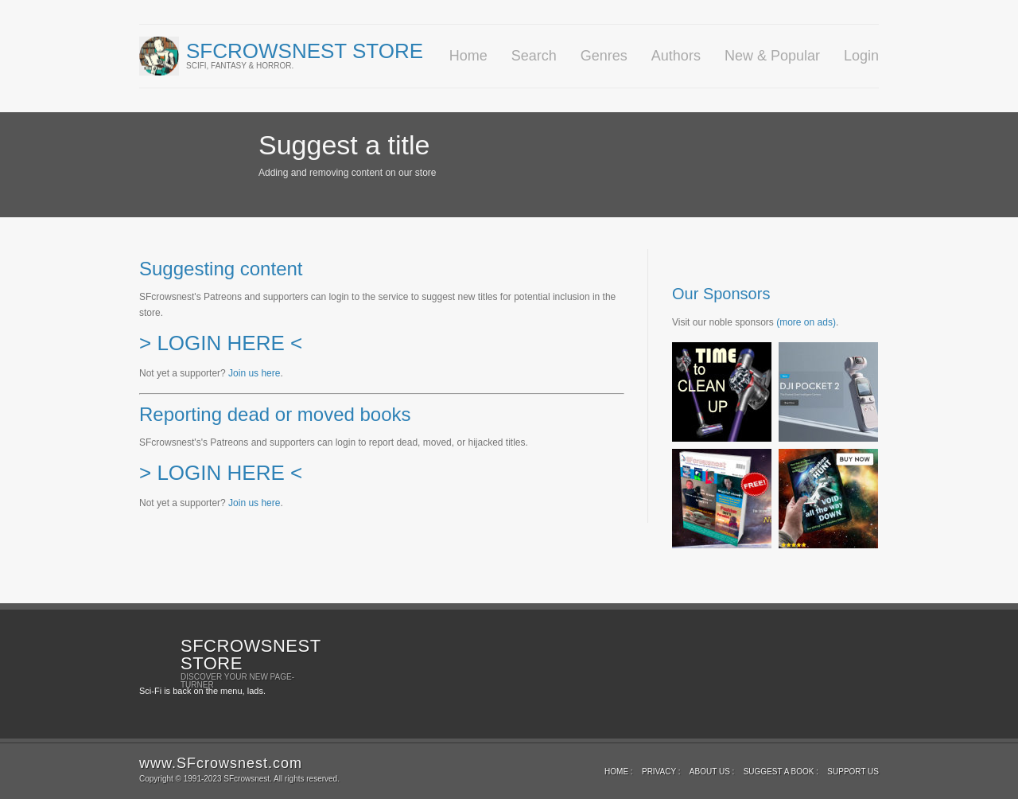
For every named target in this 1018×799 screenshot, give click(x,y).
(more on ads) (806, 322)
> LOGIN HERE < (220, 343)
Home (468, 56)
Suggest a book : (781, 771)
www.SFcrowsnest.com (220, 763)
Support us (853, 771)
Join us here (254, 373)
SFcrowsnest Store (304, 51)
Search (534, 56)
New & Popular (772, 56)
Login (861, 56)
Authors (676, 56)
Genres (604, 56)
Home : (618, 771)
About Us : (712, 771)
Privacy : (661, 771)
